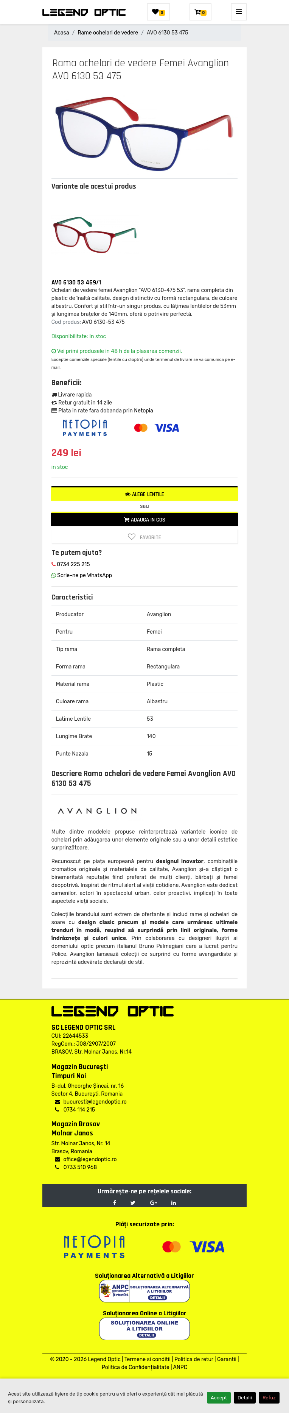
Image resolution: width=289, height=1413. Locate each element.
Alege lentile (144, 494)
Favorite (144, 537)
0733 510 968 (76, 1167)
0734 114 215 (75, 1110)
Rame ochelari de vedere (108, 33)
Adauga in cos (144, 519)
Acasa (61, 33)
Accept (219, 1398)
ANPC (180, 1367)
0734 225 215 (70, 564)
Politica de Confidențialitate (135, 1367)
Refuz (269, 1398)
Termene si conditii (147, 1359)
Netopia (143, 411)
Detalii (245, 1398)
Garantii (226, 1359)
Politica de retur (193, 1359)
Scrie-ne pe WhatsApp (81, 575)
